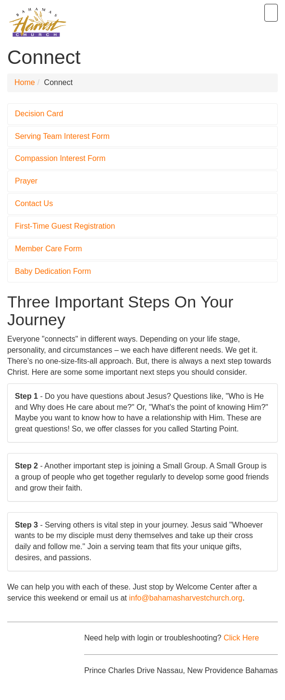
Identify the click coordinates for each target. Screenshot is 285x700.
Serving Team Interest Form (62, 136)
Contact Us (34, 203)
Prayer (26, 181)
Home (24, 82)
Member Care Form (48, 249)
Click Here (241, 638)
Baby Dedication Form (53, 271)
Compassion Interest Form (60, 158)
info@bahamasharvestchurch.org (185, 598)
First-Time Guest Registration (65, 226)
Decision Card (39, 114)
